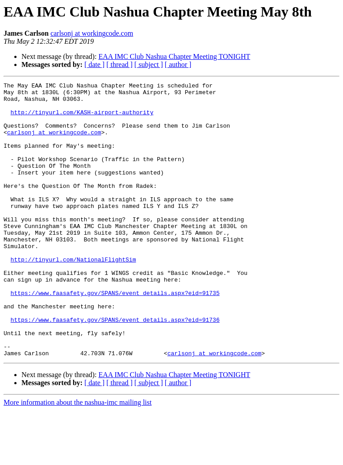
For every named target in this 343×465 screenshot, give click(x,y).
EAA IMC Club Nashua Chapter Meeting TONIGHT (174, 56)
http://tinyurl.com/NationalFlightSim (73, 295)
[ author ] (178, 64)
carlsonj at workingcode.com (91, 33)
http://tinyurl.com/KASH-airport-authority (82, 119)
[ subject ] (148, 64)
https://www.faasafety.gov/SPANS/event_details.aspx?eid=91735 (115, 336)
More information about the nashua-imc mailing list (77, 457)
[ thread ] (119, 64)
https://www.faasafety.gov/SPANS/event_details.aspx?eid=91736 (115, 368)
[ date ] (94, 64)
